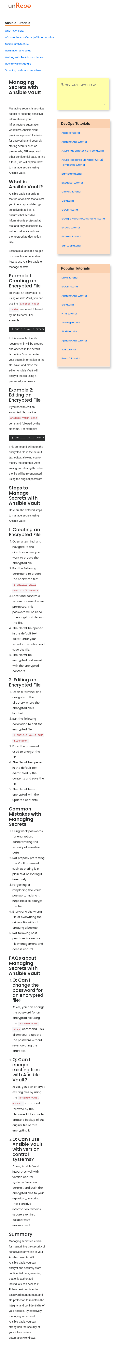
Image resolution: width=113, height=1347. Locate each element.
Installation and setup (18, 50)
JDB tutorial (69, 349)
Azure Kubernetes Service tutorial (83, 151)
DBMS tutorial (70, 277)
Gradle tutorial (71, 227)
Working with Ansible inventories (24, 57)
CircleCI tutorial (71, 191)
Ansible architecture (17, 44)
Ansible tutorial (71, 133)
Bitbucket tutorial (72, 183)
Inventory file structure (18, 63)
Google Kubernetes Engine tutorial (84, 218)
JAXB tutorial (69, 331)
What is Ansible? (14, 30)
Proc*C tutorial (71, 358)
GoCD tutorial (70, 210)
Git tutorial (68, 201)
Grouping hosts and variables (23, 70)
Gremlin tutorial (71, 236)
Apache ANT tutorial (74, 142)
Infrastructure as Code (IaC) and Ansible (29, 37)
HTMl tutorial (69, 313)
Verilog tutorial (71, 322)
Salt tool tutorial (71, 246)
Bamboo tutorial (72, 174)
